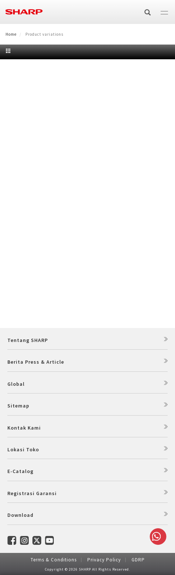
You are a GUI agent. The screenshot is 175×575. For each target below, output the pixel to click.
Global (16, 384)
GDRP (138, 560)
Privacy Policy (104, 560)
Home (11, 34)
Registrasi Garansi (32, 493)
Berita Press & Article (35, 362)
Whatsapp (156, 536)
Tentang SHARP (27, 340)
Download (20, 515)
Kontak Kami (24, 427)
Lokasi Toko (23, 449)
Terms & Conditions (54, 560)
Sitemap (18, 405)
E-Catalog (20, 471)
